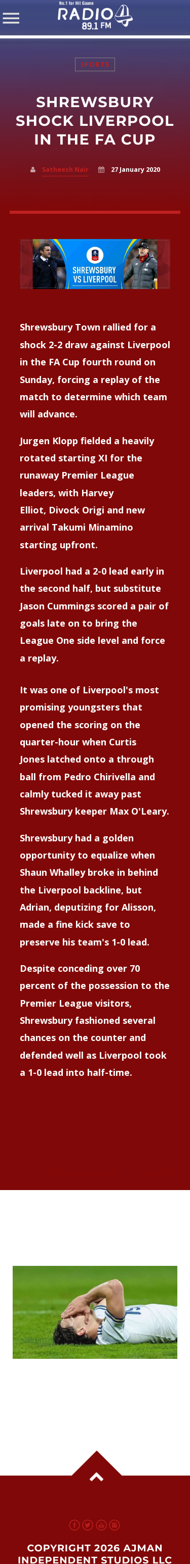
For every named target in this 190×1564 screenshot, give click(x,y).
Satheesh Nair (65, 169)
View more (95, 1312)
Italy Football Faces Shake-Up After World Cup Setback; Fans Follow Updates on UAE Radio (92, 1385)
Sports (95, 64)
